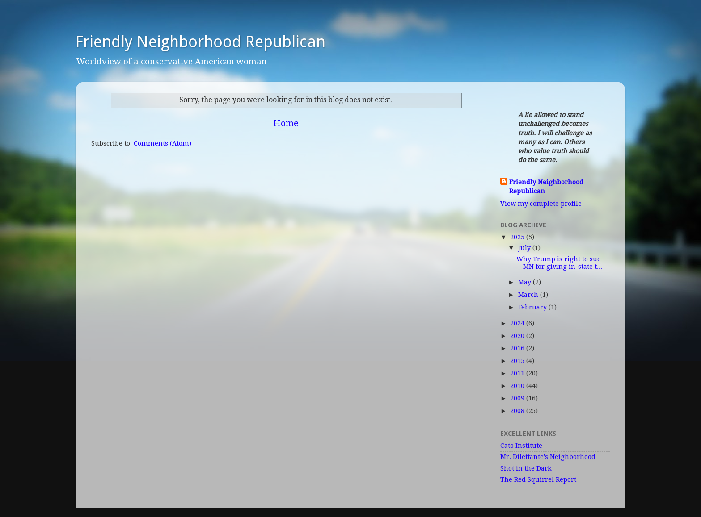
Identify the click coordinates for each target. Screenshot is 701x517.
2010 (518, 385)
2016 (518, 348)
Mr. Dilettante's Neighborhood (547, 456)
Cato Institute (521, 445)
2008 (518, 410)
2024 (518, 323)
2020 (518, 335)
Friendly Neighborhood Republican (200, 41)
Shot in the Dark (526, 468)
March (529, 294)
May (525, 282)
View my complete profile (541, 203)
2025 (518, 237)
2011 (518, 373)
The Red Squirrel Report (538, 479)
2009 (518, 398)
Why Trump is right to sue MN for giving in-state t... (559, 262)
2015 (518, 360)
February (533, 307)
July (525, 247)
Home (286, 123)
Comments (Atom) (162, 143)
